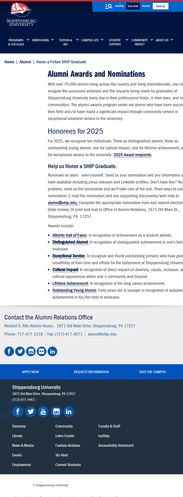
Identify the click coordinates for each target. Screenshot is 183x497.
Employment (74, 441)
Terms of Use (75, 472)
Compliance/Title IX (102, 477)
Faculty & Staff (149, 403)
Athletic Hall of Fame (69, 247)
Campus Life (90, 40)
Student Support (115, 42)
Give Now (133, 6)
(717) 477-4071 (68, 350)
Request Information (91, 387)
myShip (119, 6)
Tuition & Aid (65, 42)
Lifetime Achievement (70, 302)
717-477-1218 (29, 350)
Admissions (40, 40)
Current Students (114, 441)
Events (70, 432)
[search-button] (109, 6)
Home (8, 61)
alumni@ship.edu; (122, 207)
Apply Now (30, 387)
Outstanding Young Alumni (74, 308)
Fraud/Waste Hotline (102, 481)
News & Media (76, 422)
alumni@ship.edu (101, 350)
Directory (72, 403)
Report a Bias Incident (70, 477)
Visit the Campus (152, 387)
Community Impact (140, 42)
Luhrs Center (110, 412)
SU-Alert (107, 432)
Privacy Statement (53, 472)
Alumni (146, 6)
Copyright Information (99, 472)
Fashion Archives (113, 422)
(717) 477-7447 (24, 421)
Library (70, 412)
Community (110, 403)
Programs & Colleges (16, 42)
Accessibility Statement (147, 425)
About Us (162, 40)
